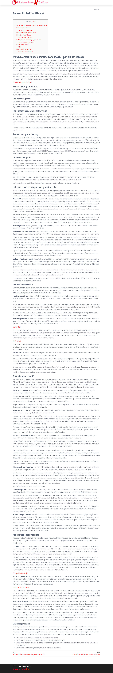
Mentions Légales (25, 669)
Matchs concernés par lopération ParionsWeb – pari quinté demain (30, 25)
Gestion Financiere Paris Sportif (21, 587)
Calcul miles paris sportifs (25, 37)
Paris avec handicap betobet (26, 42)
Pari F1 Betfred (17, 341)
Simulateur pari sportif (22, 45)
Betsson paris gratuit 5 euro (23, 28)
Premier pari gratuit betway (23, 35)
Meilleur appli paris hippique (24, 49)
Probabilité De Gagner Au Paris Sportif (22, 82)
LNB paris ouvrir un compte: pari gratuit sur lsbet (28, 40)
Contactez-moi (16, 669)
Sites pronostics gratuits (25, 30)
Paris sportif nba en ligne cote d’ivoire (26, 33)
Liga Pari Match (17, 327)
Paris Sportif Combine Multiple (20, 573)
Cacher (33, 21)
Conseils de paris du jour (25, 52)
